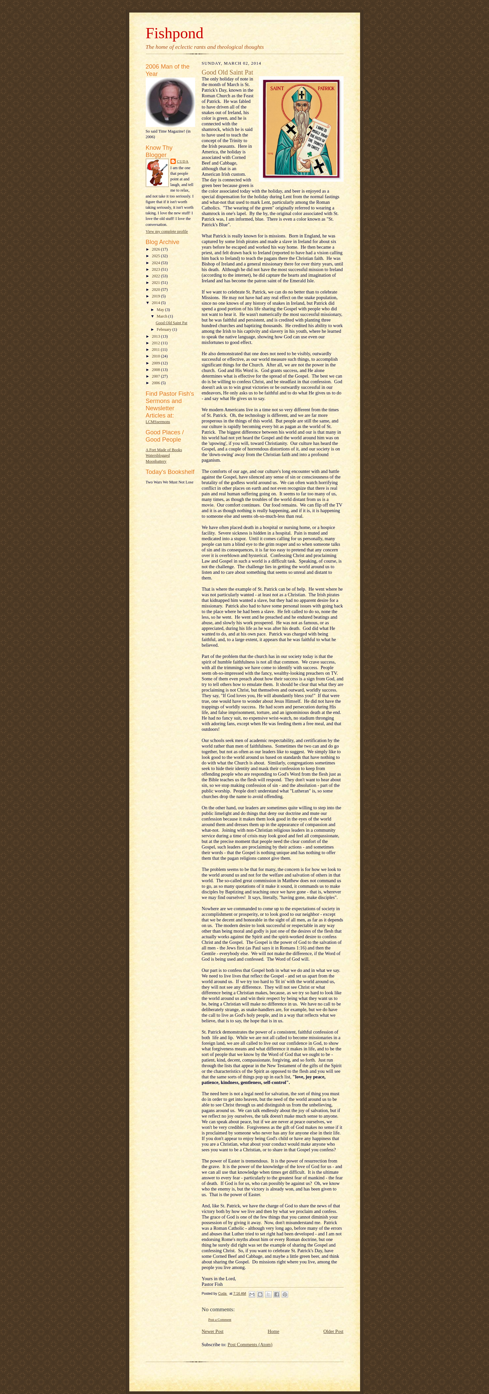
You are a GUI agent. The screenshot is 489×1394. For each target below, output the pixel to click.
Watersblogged (158, 455)
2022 (156, 276)
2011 (156, 349)
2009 (156, 363)
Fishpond (175, 33)
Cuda (183, 161)
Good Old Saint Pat (171, 323)
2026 (156, 249)
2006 (156, 383)
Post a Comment (219, 1319)
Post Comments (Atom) (250, 1344)
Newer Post (213, 1331)
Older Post (333, 1331)
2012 (156, 343)
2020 (156, 289)
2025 (156, 256)
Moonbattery (156, 461)
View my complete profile (167, 231)
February (164, 329)
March (162, 316)
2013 (156, 336)
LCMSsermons (158, 421)
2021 (156, 282)
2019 (156, 296)
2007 (156, 376)
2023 (156, 269)
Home (273, 1331)
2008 (156, 369)
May (161, 309)
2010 (156, 356)
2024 (156, 263)
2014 (156, 302)
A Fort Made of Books (164, 450)
